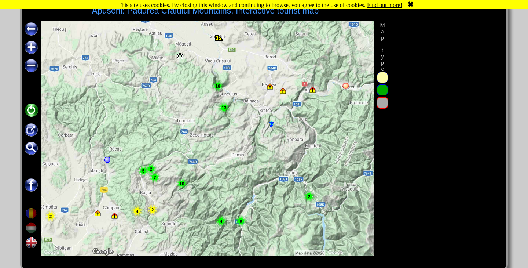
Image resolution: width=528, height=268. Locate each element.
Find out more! (384, 5)
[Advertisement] (445, 131)
